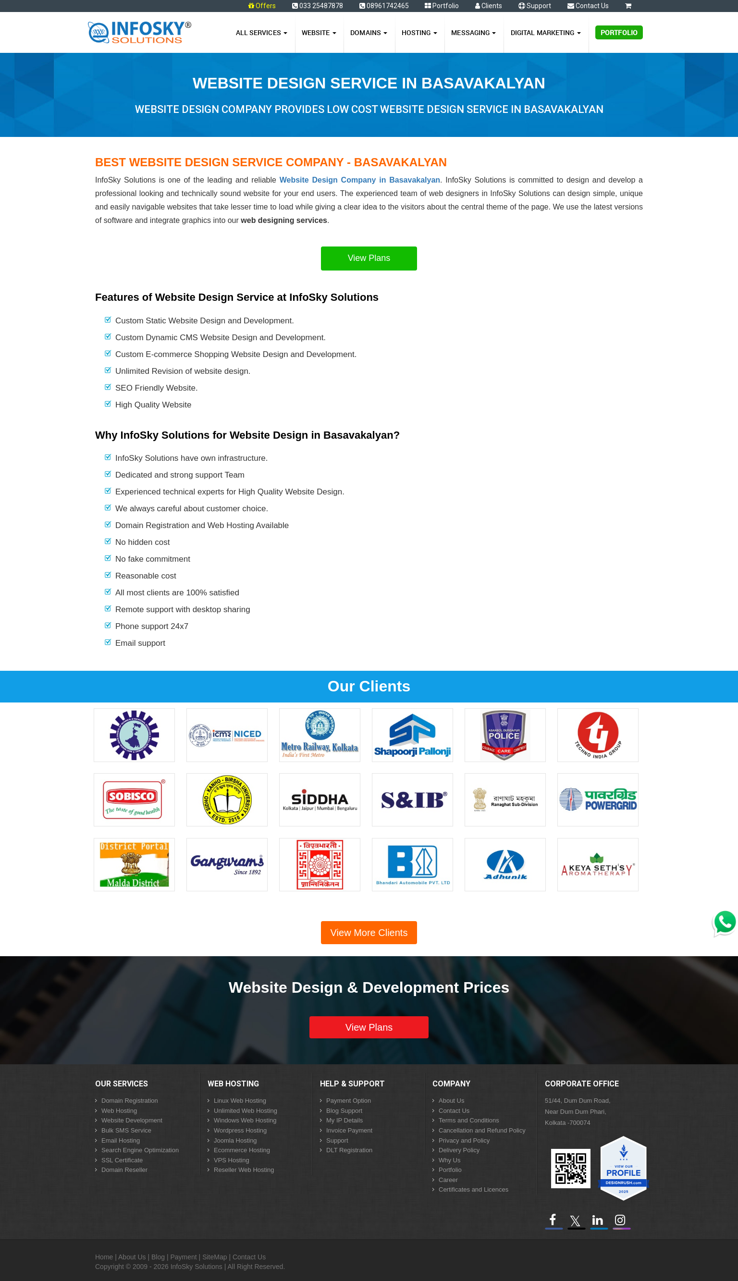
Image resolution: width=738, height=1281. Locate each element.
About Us (451, 1100)
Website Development (131, 1120)
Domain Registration (129, 1100)
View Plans (369, 258)
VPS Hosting (231, 1160)
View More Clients (369, 932)
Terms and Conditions (469, 1120)
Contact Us (588, 6)
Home (104, 1257)
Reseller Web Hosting (244, 1169)
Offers (266, 6)
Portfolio (442, 6)
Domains (368, 32)
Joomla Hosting (235, 1140)
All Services (261, 32)
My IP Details (344, 1120)
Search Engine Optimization (140, 1150)
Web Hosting (119, 1110)
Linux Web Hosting (240, 1100)
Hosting (419, 32)
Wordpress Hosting (240, 1130)
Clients (488, 6)
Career (448, 1179)
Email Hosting (120, 1140)
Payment (183, 1257)
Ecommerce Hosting (242, 1150)
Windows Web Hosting (245, 1120)
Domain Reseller (124, 1169)
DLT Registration (349, 1150)
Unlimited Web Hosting (245, 1110)
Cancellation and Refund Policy (482, 1130)
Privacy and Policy (464, 1140)
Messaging (473, 32)
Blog (158, 1257)
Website (319, 32)
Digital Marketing (546, 32)
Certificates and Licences (473, 1189)
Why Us (450, 1160)
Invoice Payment (349, 1130)
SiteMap (214, 1257)
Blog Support (344, 1110)
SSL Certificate (122, 1160)
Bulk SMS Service (126, 1130)
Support (534, 6)
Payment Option (348, 1100)
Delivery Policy (459, 1150)
